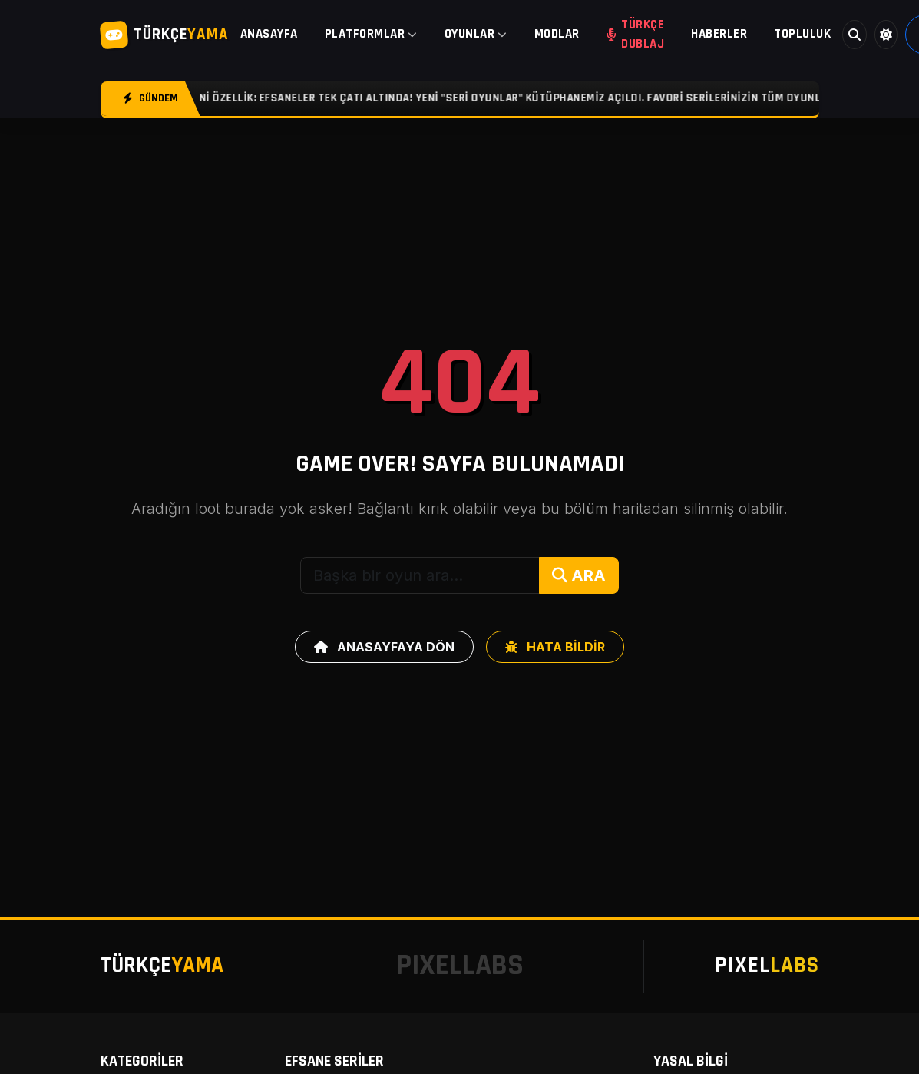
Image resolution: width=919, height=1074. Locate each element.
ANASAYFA (269, 33)
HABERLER (719, 33)
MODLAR (557, 33)
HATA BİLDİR (555, 647)
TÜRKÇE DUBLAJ (636, 34)
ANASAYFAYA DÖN (384, 647)
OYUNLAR (476, 33)
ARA (579, 575)
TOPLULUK (802, 33)
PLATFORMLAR (371, 33)
